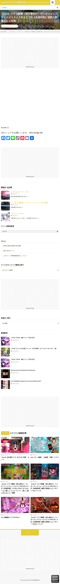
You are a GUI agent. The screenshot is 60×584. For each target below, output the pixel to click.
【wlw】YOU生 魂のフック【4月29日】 (23, 337)
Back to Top (30, 533)
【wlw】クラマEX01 (17, 213)
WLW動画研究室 (35, 580)
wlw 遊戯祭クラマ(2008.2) (10, 517)
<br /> (30, 99)
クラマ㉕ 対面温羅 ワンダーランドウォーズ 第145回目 (29, 203)
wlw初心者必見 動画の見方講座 (12, 246)
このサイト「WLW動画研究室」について (15, 255)
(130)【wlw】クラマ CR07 (20, 192)
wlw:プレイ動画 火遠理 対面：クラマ (44, 457)
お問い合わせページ (9, 250)
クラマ (14, 26)
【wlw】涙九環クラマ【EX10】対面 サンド (15, 458)
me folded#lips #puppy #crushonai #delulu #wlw (26, 381)
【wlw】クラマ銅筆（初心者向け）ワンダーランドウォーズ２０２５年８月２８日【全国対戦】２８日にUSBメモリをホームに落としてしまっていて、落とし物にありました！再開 (15, 488)
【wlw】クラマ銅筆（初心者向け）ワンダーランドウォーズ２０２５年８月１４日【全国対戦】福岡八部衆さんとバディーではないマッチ (44, 520)
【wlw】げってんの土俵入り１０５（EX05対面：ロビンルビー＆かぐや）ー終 (33, 348)
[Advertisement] (30, 51)
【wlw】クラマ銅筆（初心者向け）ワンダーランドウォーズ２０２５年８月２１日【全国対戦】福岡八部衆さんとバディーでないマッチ (44, 487)
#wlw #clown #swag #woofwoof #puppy (23, 370)
